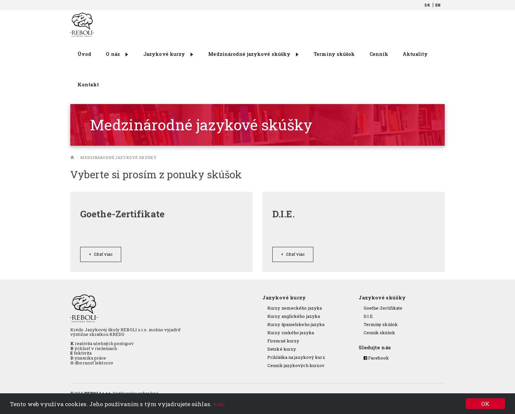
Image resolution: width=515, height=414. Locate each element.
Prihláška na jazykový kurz (296, 357)
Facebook (376, 358)
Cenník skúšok (379, 333)
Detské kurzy (281, 349)
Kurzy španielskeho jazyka (296, 324)
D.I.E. (369, 316)
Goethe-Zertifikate (383, 308)
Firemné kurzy (283, 341)
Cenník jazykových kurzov (296, 365)
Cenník (379, 54)
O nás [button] (117, 54)
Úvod (84, 54)
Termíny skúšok (334, 54)
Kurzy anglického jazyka (293, 316)
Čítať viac (101, 254)
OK (485, 403)
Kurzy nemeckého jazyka (294, 308)
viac (219, 404)
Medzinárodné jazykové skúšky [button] (253, 54)
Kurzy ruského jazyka (290, 333)
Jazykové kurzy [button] (168, 54)
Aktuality (415, 54)
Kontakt (88, 84)
